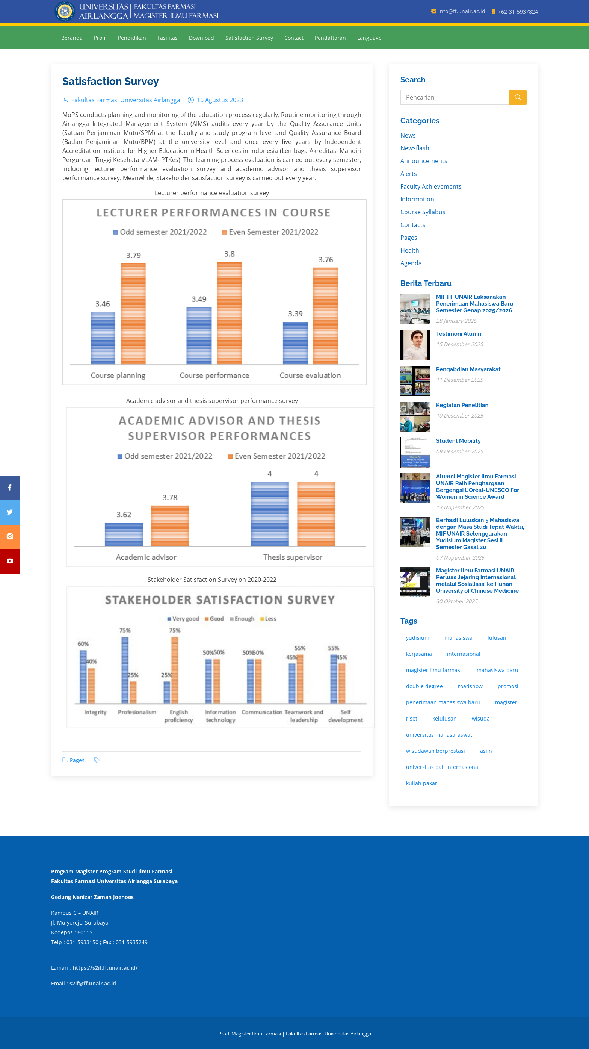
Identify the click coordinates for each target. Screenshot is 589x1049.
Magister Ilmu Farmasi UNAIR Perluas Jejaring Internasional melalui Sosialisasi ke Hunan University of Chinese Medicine (477, 580)
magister (506, 702)
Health (409, 250)
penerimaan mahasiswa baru (443, 702)
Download (201, 37)
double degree (424, 686)
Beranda (72, 37)
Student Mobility (458, 440)
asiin (486, 750)
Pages (77, 760)
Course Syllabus (423, 212)
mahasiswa (458, 637)
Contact (294, 37)
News (408, 135)
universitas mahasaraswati (440, 734)
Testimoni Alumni (459, 333)
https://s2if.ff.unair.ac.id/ (105, 967)
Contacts (413, 225)
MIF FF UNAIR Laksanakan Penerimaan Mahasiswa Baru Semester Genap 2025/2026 (474, 304)
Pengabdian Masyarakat (468, 369)
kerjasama (419, 653)
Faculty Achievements (431, 186)
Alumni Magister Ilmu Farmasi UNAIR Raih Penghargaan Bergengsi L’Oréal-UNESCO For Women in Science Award (477, 486)
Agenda (411, 263)
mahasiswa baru (497, 670)
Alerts (408, 174)
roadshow (470, 686)
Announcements (423, 161)
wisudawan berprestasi (435, 750)
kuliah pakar (421, 783)
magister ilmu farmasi (434, 670)
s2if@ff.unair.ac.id (92, 983)
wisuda (481, 718)
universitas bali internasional (443, 766)
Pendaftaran (330, 37)
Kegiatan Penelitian (462, 405)
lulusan (497, 637)
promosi (508, 686)
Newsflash (414, 148)
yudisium (417, 637)
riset (411, 718)
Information (417, 199)
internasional (463, 653)
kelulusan (444, 718)
